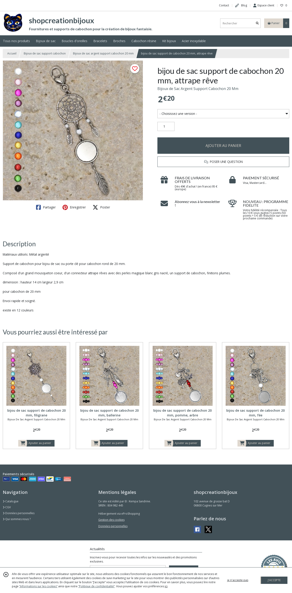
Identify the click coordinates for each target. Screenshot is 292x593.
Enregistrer (74, 207)
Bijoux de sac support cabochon (45, 53)
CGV (7, 507)
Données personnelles (18, 513)
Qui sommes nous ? (17, 519)
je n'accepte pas (237, 580)
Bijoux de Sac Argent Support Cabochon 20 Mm (197, 88)
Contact (224, 5)
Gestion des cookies (111, 520)
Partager (46, 207)
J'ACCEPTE (274, 580)
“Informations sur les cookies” (38, 586)
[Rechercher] (257, 23)
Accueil (11, 53)
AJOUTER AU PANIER (223, 145)
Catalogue (10, 501)
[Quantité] (166, 126)
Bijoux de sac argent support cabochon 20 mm (103, 53)
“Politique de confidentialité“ (96, 586)
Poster (101, 207)
